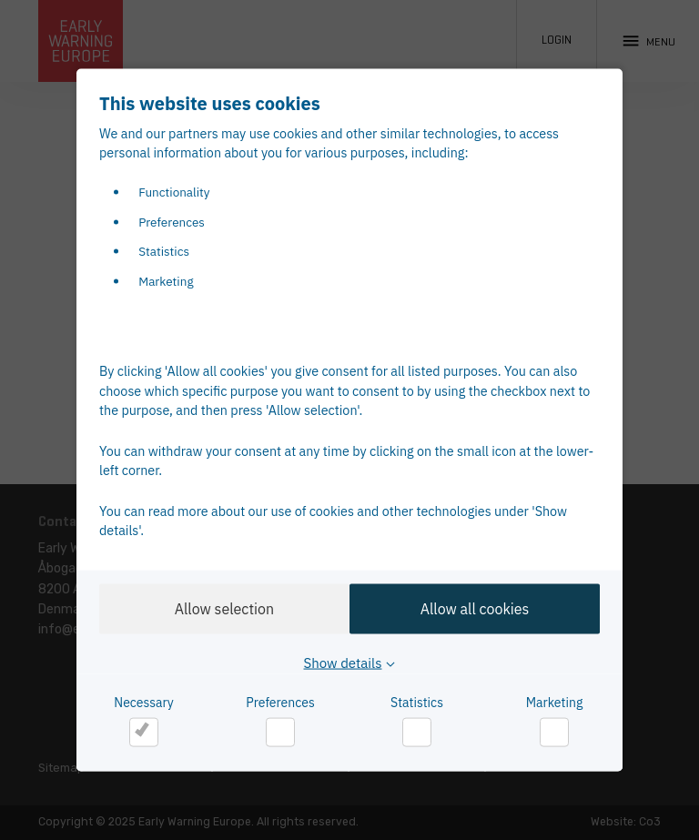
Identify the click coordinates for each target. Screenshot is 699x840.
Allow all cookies (479, 608)
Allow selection (218, 608)
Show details (343, 663)
